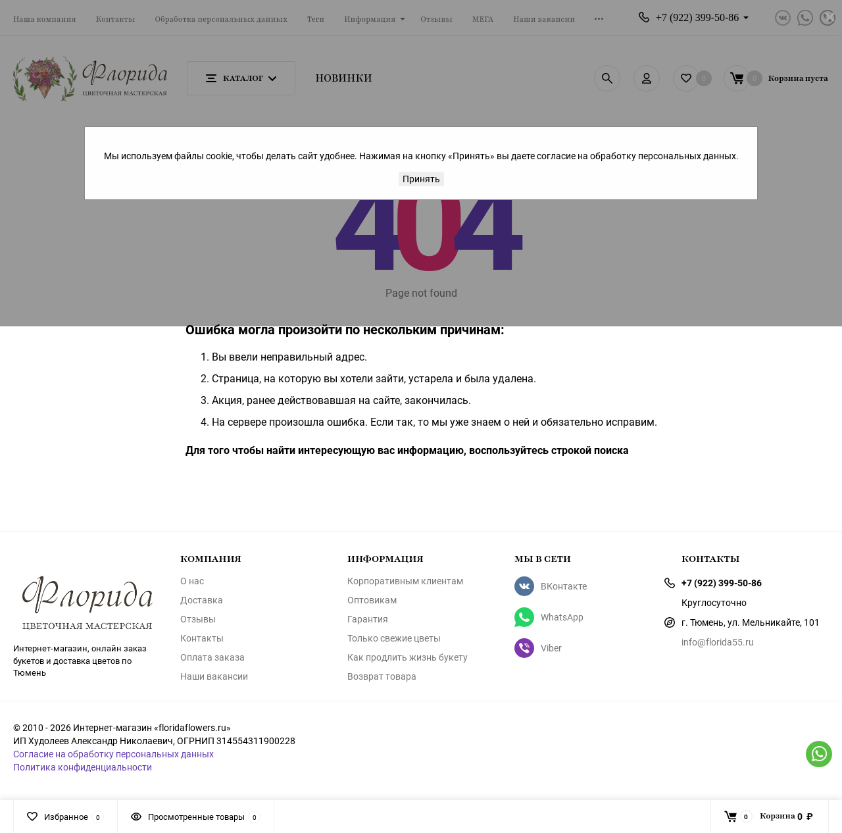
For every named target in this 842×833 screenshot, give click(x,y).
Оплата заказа (212, 657)
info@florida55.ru (717, 642)
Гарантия (367, 619)
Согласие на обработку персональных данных (113, 753)
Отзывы (198, 619)
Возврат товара (381, 676)
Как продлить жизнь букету (407, 657)
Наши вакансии (214, 676)
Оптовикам (372, 600)
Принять (421, 178)
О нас (192, 581)
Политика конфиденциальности (82, 767)
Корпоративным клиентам (405, 581)
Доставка (201, 600)
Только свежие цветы (394, 638)
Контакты (202, 638)
